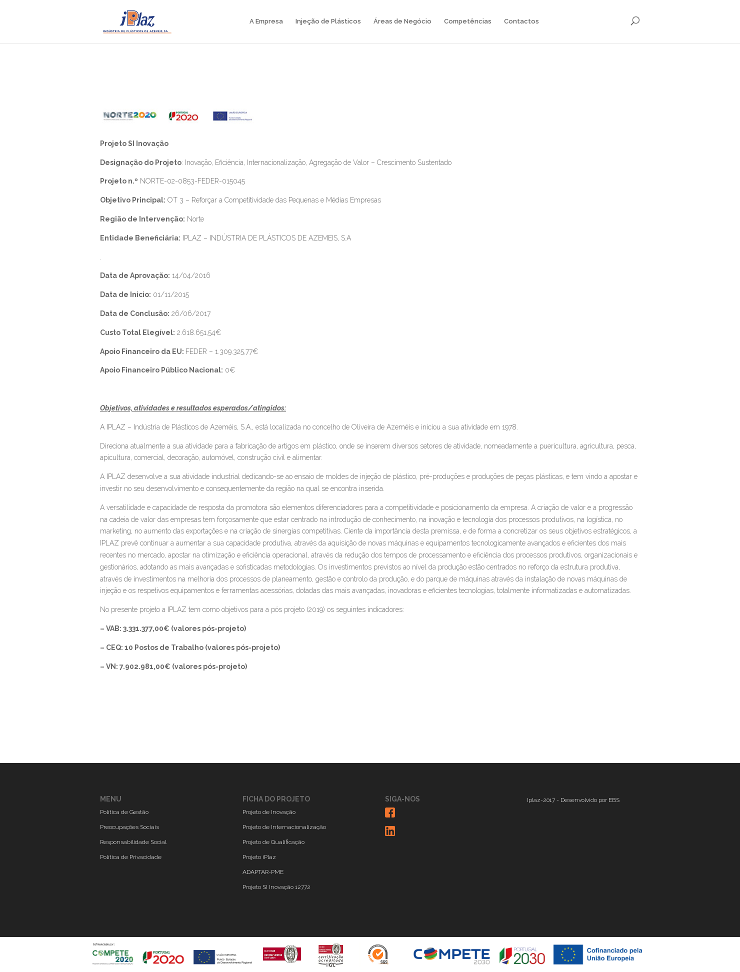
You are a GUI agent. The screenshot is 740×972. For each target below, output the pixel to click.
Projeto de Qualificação (273, 842)
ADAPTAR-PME (263, 872)
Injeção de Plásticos (328, 21)
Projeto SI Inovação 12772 (276, 887)
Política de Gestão (124, 812)
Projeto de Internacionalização (284, 827)
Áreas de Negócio (403, 21)
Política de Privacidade (131, 857)
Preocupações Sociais (129, 827)
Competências (468, 21)
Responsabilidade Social (133, 842)
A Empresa (266, 21)
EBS (614, 800)
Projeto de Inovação (269, 812)
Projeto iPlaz (259, 857)
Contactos (521, 21)
